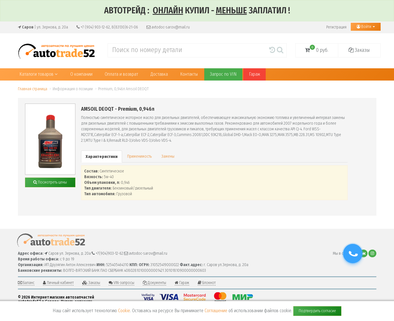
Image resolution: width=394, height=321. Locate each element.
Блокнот (207, 282)
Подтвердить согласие (317, 310)
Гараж (254, 74)
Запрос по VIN (223, 74)
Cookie (124, 310)
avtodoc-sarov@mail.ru (168, 27)
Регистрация (336, 27)
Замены (167, 156)
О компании (81, 74)
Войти (365, 26)
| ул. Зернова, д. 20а (43, 27)
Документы (154, 282)
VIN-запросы (121, 282)
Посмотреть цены (50, 182)
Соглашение (216, 310)
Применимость (139, 156)
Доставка (159, 74)
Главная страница (32, 89)
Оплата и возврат (121, 74)
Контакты (189, 74)
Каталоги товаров (38, 74)
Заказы (359, 50)
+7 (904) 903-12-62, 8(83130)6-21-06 (107, 27)
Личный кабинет (58, 282)
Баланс (26, 282)
